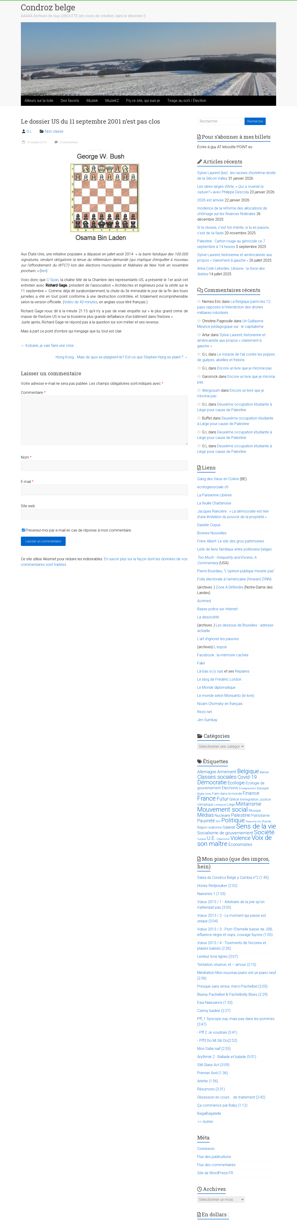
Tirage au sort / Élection (186, 100)
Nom (26, 457)
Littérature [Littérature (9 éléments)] (220, 804)
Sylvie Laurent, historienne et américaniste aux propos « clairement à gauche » (231, 340)
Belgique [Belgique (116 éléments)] (248, 771)
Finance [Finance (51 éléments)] (251, 793)
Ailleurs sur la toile (39, 100)
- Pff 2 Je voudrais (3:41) (217, 1032)
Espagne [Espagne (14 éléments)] (263, 788)
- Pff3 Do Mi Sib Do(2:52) (217, 1040)
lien (43, 271)
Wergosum (211, 390)
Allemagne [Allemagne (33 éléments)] (206, 771)
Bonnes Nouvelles (211, 533)
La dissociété (208, 617)
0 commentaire (65, 142)
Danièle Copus (208, 525)
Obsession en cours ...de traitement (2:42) (231, 1097)
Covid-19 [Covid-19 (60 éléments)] (247, 777)
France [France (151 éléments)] (206, 798)
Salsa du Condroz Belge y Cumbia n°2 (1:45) (233, 877)
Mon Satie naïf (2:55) (214, 1048)
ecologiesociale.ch (212, 487)
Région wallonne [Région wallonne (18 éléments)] (209, 827)
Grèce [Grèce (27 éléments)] (234, 799)
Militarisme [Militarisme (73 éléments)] (248, 804)
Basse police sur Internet (217, 609)
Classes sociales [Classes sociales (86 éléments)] (216, 777)
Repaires (242, 671)
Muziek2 (112, 100)
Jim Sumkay (207, 720)
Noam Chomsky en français (219, 703)
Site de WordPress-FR (215, 1173)
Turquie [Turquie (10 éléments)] (201, 839)
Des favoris (70, 100)
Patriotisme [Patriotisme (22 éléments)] (260, 816)
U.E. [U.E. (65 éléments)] (211, 838)
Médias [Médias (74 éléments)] (205, 815)
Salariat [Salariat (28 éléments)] (229, 827)
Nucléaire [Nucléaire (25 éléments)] (222, 815)
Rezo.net (204, 712)
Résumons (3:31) (211, 1089)
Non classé (54, 131)
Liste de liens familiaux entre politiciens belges (234, 549)
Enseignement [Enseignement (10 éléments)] (247, 788)
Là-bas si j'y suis (210, 671)
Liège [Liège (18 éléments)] (231, 805)
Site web (28, 506)
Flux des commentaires (216, 1165)
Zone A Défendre (230, 587)
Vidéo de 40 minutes (80, 302)
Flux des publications (214, 1157)
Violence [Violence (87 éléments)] (240, 838)
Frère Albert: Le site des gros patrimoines (230, 541)
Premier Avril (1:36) (212, 1073)
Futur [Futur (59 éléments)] (222, 799)
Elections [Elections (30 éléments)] (230, 788)
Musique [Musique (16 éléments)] (255, 810)
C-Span (52, 280)
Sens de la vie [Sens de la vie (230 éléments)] (256, 826)
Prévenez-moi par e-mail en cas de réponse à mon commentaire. (77, 530)
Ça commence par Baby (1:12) (222, 1105)
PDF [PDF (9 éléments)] (218, 821)
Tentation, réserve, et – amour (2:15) (226, 964)
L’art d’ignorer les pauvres (218, 639)
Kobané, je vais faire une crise (47, 345)
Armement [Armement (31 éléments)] (226, 772)
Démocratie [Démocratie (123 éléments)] (212, 782)
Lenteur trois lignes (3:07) (217, 956)
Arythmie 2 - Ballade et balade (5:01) (226, 1057)
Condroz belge (48, 7)
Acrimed (204, 601)
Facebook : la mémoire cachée (223, 655)
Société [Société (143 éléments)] (264, 832)
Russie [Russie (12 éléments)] (266, 821)
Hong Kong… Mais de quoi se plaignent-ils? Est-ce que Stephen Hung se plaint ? (122, 357)
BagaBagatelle (209, 1113)
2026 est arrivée (210, 200)
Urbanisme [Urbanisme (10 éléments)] (222, 839)
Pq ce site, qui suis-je (143, 100)
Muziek (92, 100)
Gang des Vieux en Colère (218, 479)
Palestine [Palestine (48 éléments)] (240, 815)
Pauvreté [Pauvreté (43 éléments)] (206, 820)
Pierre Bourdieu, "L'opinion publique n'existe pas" (236, 571)
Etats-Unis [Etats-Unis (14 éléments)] (204, 793)
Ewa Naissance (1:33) (214, 1002)
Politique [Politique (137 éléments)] (233, 820)
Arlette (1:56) (207, 1081)
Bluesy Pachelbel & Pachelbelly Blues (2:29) (232, 994)
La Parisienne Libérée (214, 495)
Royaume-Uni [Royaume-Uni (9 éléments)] (253, 821)
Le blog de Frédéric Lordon (219, 679)
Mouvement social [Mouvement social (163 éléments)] (222, 809)
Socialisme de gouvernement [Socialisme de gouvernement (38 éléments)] (225, 833)
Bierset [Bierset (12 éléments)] (264, 772)
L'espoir (220, 647)
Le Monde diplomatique (216, 687)
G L (29, 131)
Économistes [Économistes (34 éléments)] (240, 844)
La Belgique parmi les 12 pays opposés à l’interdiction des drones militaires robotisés (233, 307)
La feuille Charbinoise (214, 503)
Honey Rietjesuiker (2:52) (217, 885)
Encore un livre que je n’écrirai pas (244, 368)
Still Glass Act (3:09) (213, 1065)
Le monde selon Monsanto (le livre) (225, 695)
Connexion (205, 1148)
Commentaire (33, 392)
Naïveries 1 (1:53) (211, 894)
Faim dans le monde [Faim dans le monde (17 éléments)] (227, 793)
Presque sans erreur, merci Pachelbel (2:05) (232, 986)
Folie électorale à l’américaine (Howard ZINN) (234, 579)
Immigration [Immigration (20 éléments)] (249, 799)
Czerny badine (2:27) (213, 1010)
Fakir (201, 663)
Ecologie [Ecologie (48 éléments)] (236, 783)
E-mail (27, 481)
